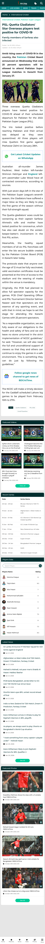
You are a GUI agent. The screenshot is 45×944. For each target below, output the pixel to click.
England (32, 174)
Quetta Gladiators (21, 407)
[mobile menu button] (3, 3)
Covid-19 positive (22, 411)
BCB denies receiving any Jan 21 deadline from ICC (33, 473)
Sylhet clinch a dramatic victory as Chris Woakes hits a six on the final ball (11, 446)
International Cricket (20, 15)
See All (22, 760)
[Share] (19, 427)
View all (22, 486)
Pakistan (21, 57)
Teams (33, 8)
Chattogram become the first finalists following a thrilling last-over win (33, 446)
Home (4, 8)
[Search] (40, 565)
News (25, 8)
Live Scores (15, 8)
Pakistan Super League (31, 20)
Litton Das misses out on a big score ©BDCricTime (21, 891)
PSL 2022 (32, 407)
